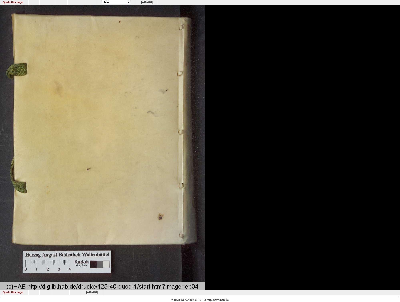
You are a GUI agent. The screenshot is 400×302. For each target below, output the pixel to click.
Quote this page (13, 2)
